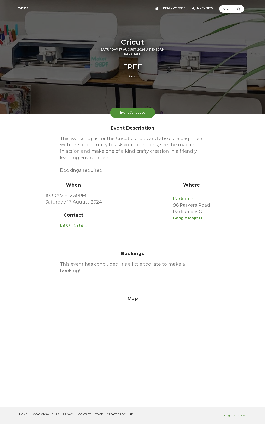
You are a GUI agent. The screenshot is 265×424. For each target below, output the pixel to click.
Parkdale (183, 198)
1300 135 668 (73, 225)
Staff (99, 414)
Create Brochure (120, 414)
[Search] (228, 9)
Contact (84, 414)
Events (23, 8)
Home (23, 414)
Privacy (68, 414)
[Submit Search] (240, 9)
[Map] (132, 346)
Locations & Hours (45, 414)
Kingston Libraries (235, 415)
